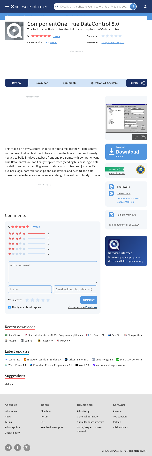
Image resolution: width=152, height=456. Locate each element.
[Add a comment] (52, 272)
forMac (117, 421)
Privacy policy (12, 427)
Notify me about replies (24, 307)
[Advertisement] (76, 62)
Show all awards (117, 173)
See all (53, 42)
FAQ (43, 421)
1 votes (35, 227)
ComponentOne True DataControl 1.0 (128, 200)
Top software (120, 416)
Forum (44, 416)
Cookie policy (12, 432)
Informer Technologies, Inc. (133, 450)
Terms (8, 421)
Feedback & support (52, 427)
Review (16, 83)
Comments (69, 83)
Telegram (8, 447)
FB (17, 447)
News (8, 416)
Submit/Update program (90, 421)
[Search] (94, 6)
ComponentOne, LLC (113, 42)
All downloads (121, 427)
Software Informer (120, 253)
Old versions (123, 193)
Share (134, 82)
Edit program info (126, 214)
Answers (104, 83)
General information (88, 416)
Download (42, 83)
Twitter (26, 447)
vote (56, 36)
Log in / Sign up (143, 6)
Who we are (11, 411)
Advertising (83, 411)
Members (46, 411)
